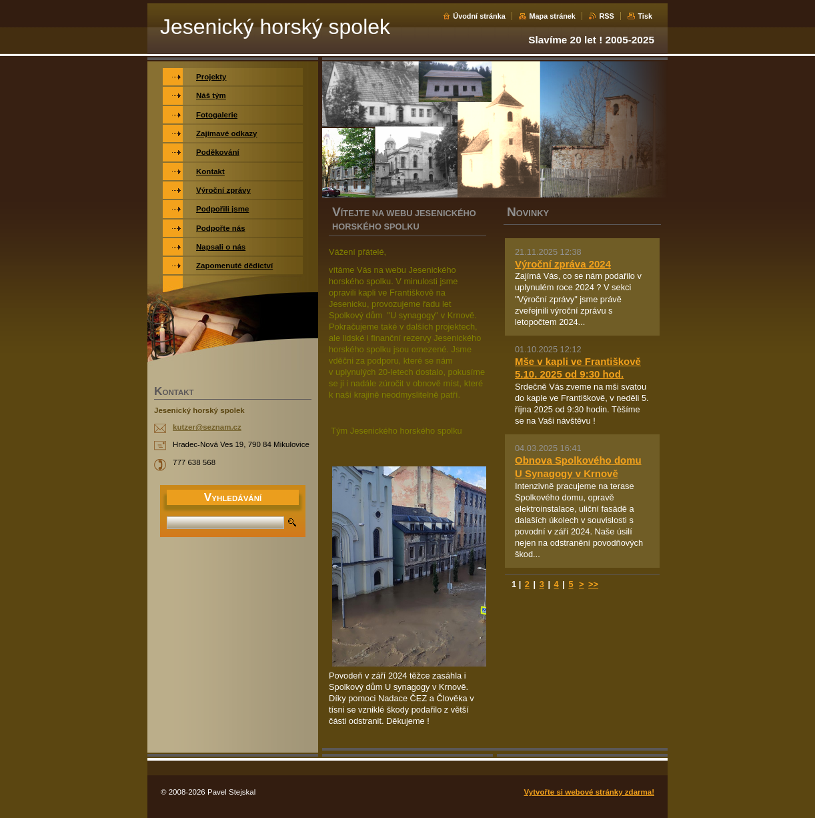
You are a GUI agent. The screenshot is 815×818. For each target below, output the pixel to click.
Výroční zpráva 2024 (563, 264)
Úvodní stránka (479, 16)
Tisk (645, 16)
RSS (606, 16)
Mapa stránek (552, 16)
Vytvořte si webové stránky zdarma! (589, 792)
